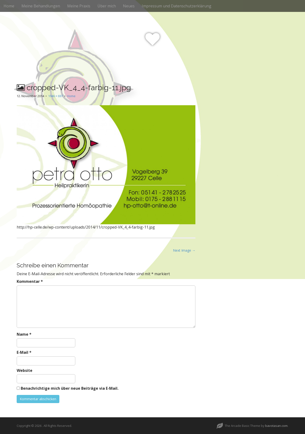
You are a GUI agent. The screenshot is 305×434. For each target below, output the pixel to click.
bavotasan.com (276, 426)
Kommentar (30, 281)
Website (24, 370)
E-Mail (24, 352)
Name (24, 334)
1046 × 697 (55, 96)
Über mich (106, 6)
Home (9, 6)
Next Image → (184, 250)
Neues (129, 6)
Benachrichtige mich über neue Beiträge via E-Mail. (69, 388)
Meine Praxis (78, 6)
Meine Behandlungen (40, 6)
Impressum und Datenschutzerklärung (176, 6)
